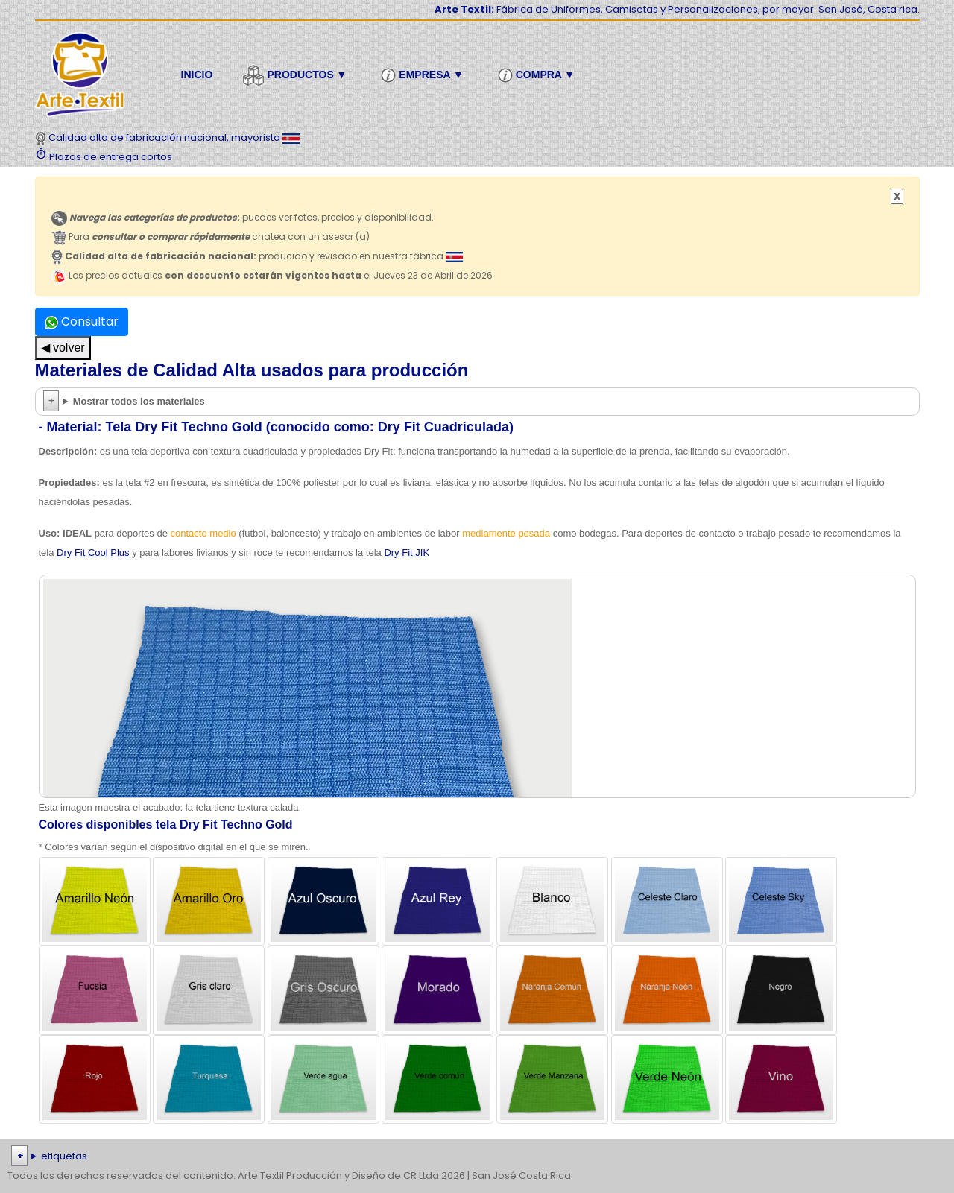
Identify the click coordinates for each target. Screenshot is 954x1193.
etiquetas (64, 1156)
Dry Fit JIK (406, 552)
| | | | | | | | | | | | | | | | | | (477, 1156)
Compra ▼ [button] (538, 75)
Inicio (197, 74)
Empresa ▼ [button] (424, 75)
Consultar (82, 321)
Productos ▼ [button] (296, 75)
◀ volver (63, 347)
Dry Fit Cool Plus (93, 552)
